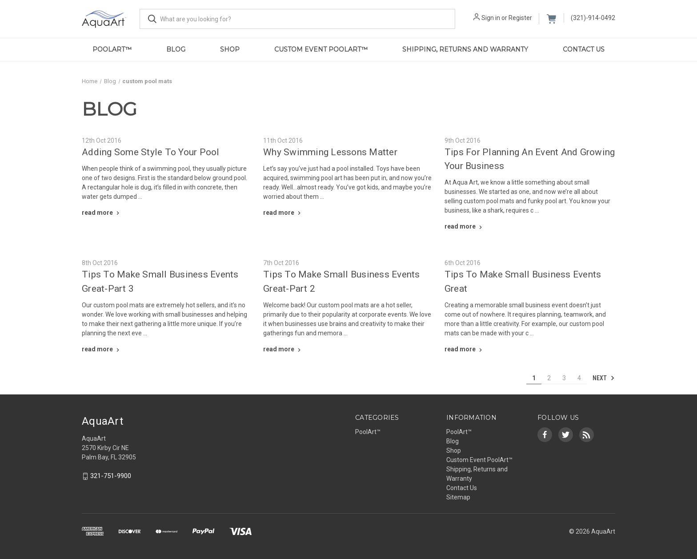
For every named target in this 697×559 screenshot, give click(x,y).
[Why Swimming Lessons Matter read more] (283, 212)
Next (604, 378)
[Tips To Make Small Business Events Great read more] (464, 349)
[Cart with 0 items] (551, 18)
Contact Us (584, 49)
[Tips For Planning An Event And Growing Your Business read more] (464, 226)
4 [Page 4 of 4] (579, 378)
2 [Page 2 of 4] (549, 378)
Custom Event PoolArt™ (321, 49)
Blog (175, 49)
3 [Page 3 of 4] (564, 378)
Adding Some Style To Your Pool (151, 152)
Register (520, 17)
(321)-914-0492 (593, 17)
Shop (230, 49)
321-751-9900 (110, 476)
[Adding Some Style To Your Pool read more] (101, 212)
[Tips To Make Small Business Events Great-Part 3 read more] (101, 349)
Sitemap (458, 497)
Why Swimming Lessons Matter (330, 152)
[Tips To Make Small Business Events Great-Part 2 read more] (283, 349)
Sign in (490, 17)
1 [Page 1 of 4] (534, 378)
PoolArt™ (112, 49)
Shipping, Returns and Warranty (465, 49)
